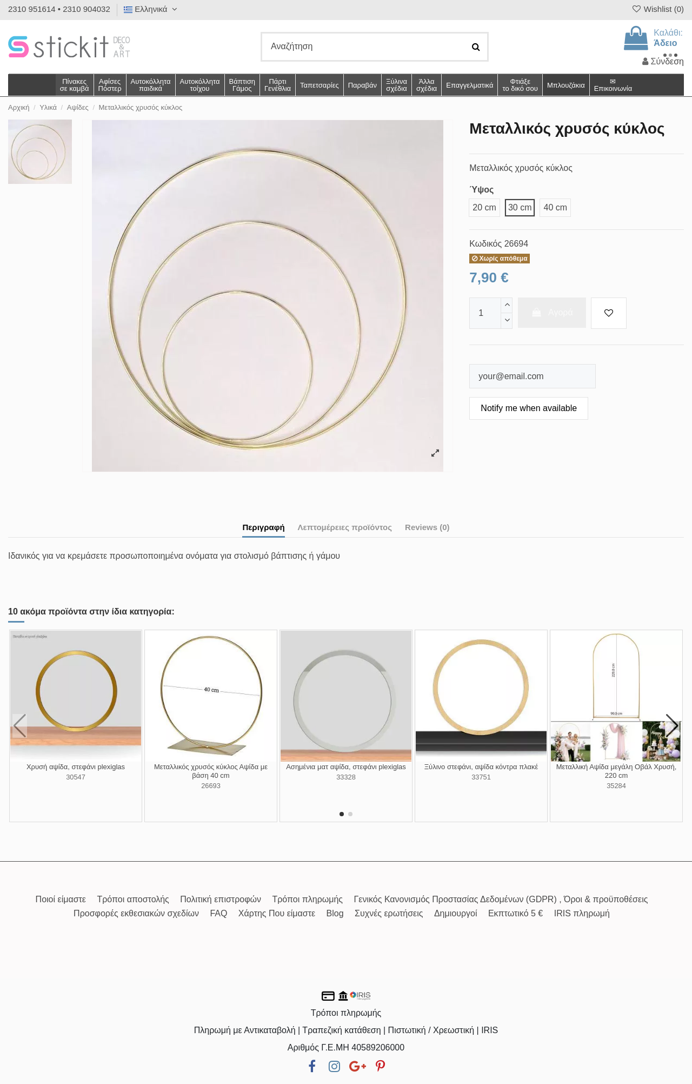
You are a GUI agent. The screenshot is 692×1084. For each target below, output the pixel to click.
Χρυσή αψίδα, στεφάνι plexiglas (75, 767)
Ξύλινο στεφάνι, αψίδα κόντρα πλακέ (481, 767)
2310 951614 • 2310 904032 (59, 9)
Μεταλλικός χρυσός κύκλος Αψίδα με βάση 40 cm (211, 771)
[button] (426, 85)
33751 (481, 777)
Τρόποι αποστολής (133, 899)
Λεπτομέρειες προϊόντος (345, 527)
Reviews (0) (427, 527)
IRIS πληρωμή (582, 913)
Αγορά (552, 312)
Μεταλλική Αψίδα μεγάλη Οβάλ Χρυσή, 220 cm (616, 771)
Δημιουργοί (455, 913)
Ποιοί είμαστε (61, 899)
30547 (75, 777)
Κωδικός (485, 243)
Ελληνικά (152, 9)
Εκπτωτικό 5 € (515, 913)
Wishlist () (657, 9)
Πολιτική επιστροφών (220, 899)
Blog (335, 913)
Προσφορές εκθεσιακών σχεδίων (136, 913)
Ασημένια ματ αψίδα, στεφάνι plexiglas (346, 767)
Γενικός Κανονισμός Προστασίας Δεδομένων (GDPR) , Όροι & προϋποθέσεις (501, 899)
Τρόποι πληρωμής (307, 899)
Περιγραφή (263, 527)
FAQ (218, 913)
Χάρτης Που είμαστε (276, 913)
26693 (211, 786)
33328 (346, 777)
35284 (616, 786)
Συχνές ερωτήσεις (389, 913)
